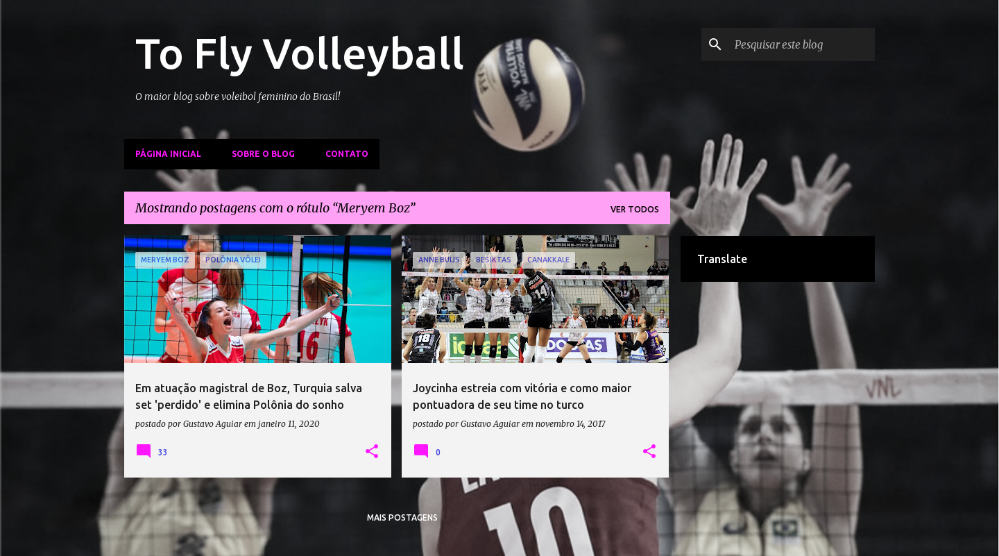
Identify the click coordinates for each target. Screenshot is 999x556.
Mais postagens (402, 517)
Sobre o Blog (263, 153)
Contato (346, 153)
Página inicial (168, 153)
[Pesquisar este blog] (802, 44)
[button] (372, 452)
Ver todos (634, 209)
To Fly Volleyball (299, 52)
